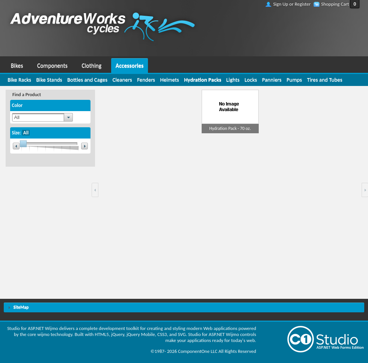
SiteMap (21, 307)
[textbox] (38, 117)
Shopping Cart (335, 4)
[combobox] (42, 117)
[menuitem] (17, 64)
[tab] (184, 308)
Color (17, 105)
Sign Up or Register (292, 4)
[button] (95, 190)
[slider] (50, 146)
